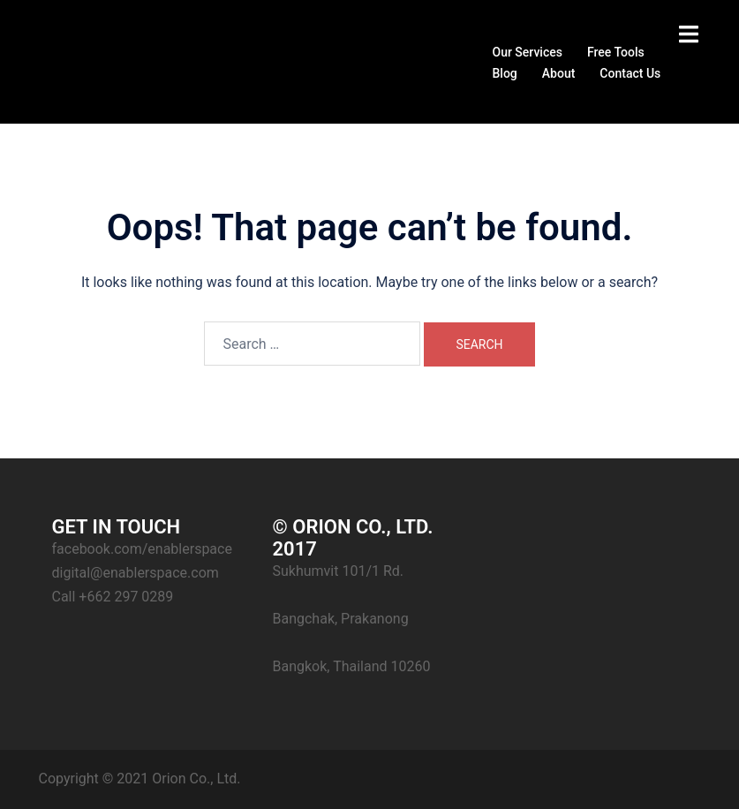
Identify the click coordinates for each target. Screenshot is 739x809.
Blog (505, 73)
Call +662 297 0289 (113, 596)
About (559, 73)
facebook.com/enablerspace (142, 549)
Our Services (527, 52)
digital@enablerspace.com (135, 572)
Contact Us (629, 73)
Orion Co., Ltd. (196, 778)
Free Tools (616, 52)
